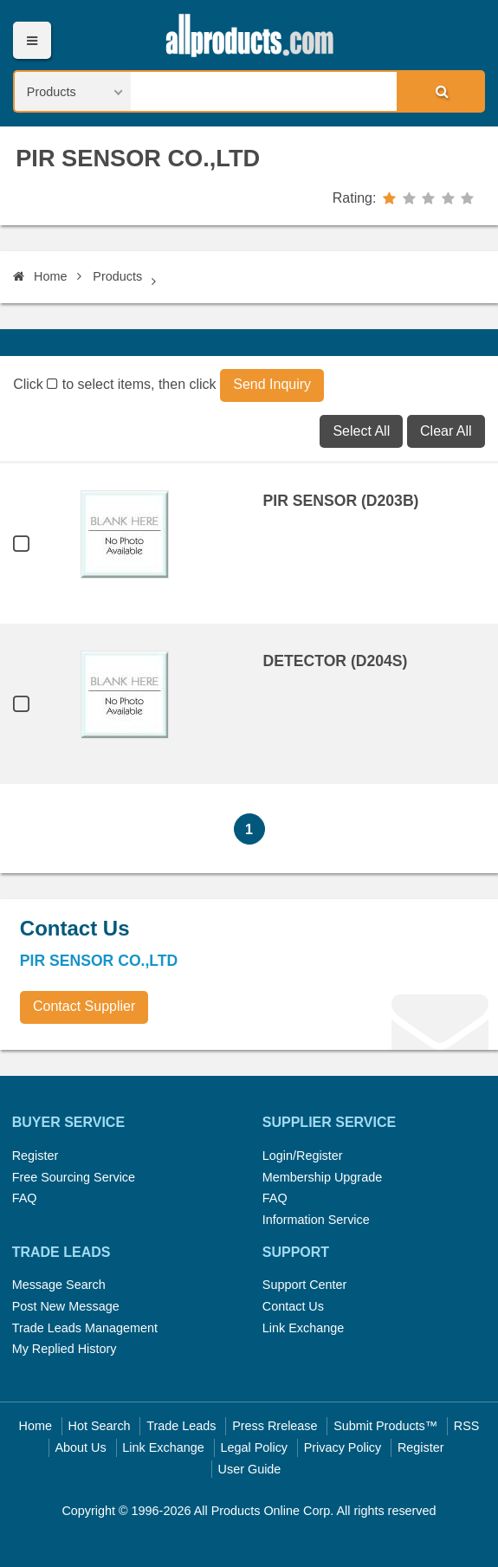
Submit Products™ (385, 1426)
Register (35, 1155)
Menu (32, 40)
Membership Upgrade (322, 1177)
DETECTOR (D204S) (335, 661)
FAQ (24, 1198)
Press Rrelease (274, 1426)
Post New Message (66, 1306)
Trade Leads (181, 1426)
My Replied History (64, 1349)
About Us (81, 1447)
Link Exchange (303, 1328)
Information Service (316, 1220)
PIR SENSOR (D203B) (341, 500)
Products (117, 276)
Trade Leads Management (85, 1328)
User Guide (249, 1469)
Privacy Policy (343, 1447)
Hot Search (99, 1426)
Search (440, 91)
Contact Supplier (84, 1006)
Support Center (304, 1285)
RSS (467, 1426)
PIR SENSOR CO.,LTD (138, 158)
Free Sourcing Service (73, 1177)
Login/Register (302, 1155)
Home (40, 276)
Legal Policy (254, 1447)
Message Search (59, 1285)
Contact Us (293, 1306)
